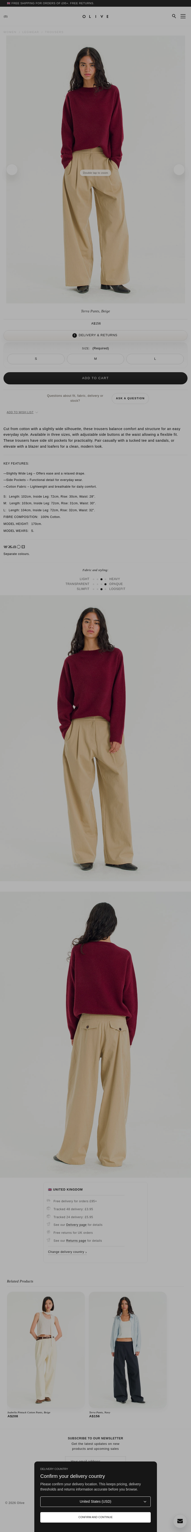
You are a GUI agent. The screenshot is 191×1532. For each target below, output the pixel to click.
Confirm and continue (95, 1517)
